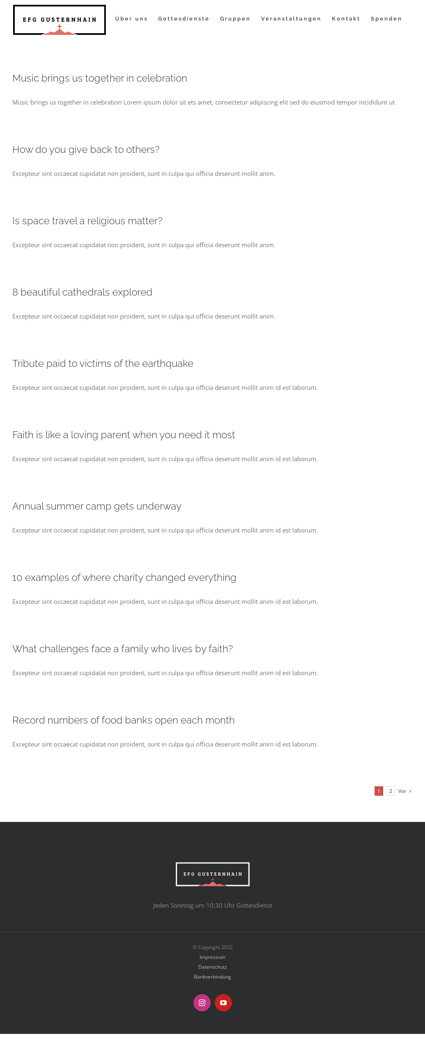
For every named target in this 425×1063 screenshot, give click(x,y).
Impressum (212, 957)
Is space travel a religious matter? (87, 221)
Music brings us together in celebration (99, 78)
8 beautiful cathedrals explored (82, 292)
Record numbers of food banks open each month (123, 720)
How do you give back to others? (85, 149)
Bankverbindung (212, 976)
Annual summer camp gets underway (97, 506)
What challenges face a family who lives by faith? (122, 649)
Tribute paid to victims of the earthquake (102, 363)
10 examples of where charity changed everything (124, 577)
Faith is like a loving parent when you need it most (123, 435)
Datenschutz (212, 966)
